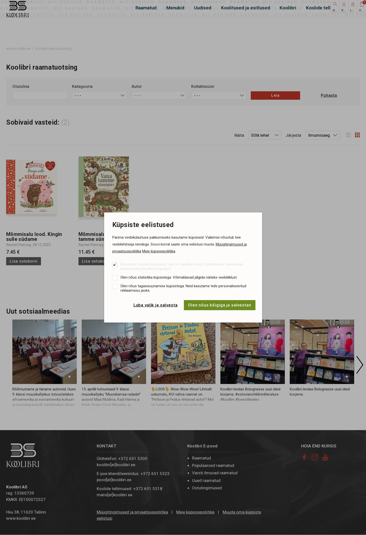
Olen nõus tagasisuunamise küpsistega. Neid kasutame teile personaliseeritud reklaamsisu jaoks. (183, 288)
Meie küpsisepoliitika (158, 251)
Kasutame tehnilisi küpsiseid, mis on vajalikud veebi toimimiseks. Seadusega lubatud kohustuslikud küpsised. (181, 266)
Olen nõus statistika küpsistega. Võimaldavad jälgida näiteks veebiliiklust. (178, 277)
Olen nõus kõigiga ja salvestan (219, 305)
